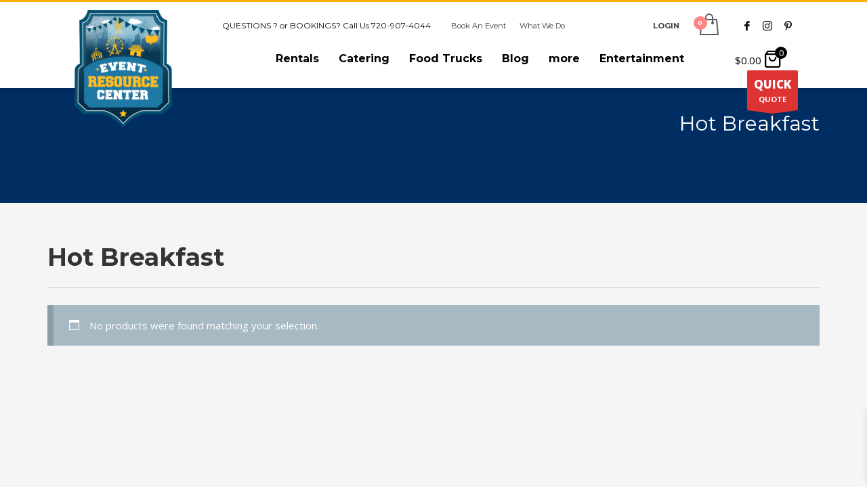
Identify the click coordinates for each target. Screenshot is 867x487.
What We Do (542, 25)
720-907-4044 (401, 25)
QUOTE (772, 93)
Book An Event (478, 25)
